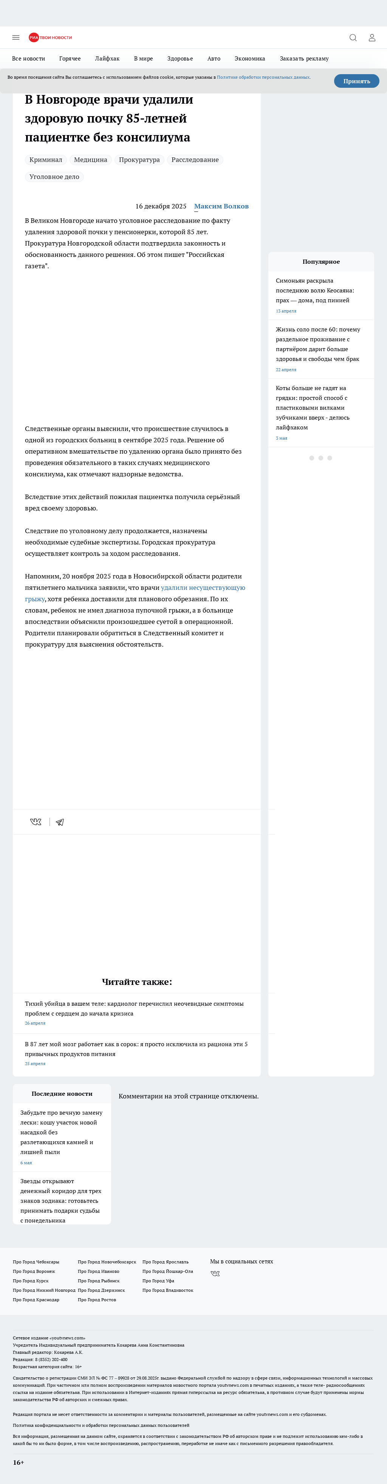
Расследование (195, 159)
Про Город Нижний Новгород (44, 1290)
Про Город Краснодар (36, 1299)
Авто (213, 58)
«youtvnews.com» (67, 1338)
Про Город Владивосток (167, 1290)
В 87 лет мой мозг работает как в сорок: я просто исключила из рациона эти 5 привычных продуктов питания (137, 1054)
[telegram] (62, 822)
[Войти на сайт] (371, 37)
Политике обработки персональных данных (263, 77)
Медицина (90, 159)
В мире (143, 58)
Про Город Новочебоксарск (107, 1262)
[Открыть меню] (16, 37)
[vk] (36, 822)
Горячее (70, 58)
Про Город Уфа (158, 1280)
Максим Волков (221, 206)
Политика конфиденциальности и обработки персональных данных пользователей (101, 1425)
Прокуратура (139, 159)
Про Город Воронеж (34, 1271)
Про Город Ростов (97, 1299)
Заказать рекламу (304, 58)
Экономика (250, 58)
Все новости (28, 58)
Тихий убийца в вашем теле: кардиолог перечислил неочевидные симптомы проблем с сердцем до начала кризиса (137, 1014)
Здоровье (180, 58)
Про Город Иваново (98, 1271)
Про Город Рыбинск (98, 1280)
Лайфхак (107, 58)
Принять (357, 81)
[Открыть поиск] (353, 37)
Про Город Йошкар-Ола (167, 1271)
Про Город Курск (30, 1280)
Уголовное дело (54, 176)
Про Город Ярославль (165, 1262)
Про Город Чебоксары (36, 1262)
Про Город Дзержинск (101, 1290)
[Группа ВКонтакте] (215, 1273)
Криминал (45, 159)
